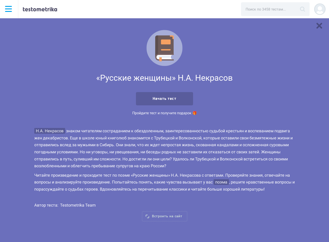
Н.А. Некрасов (50, 130)
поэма (221, 182)
